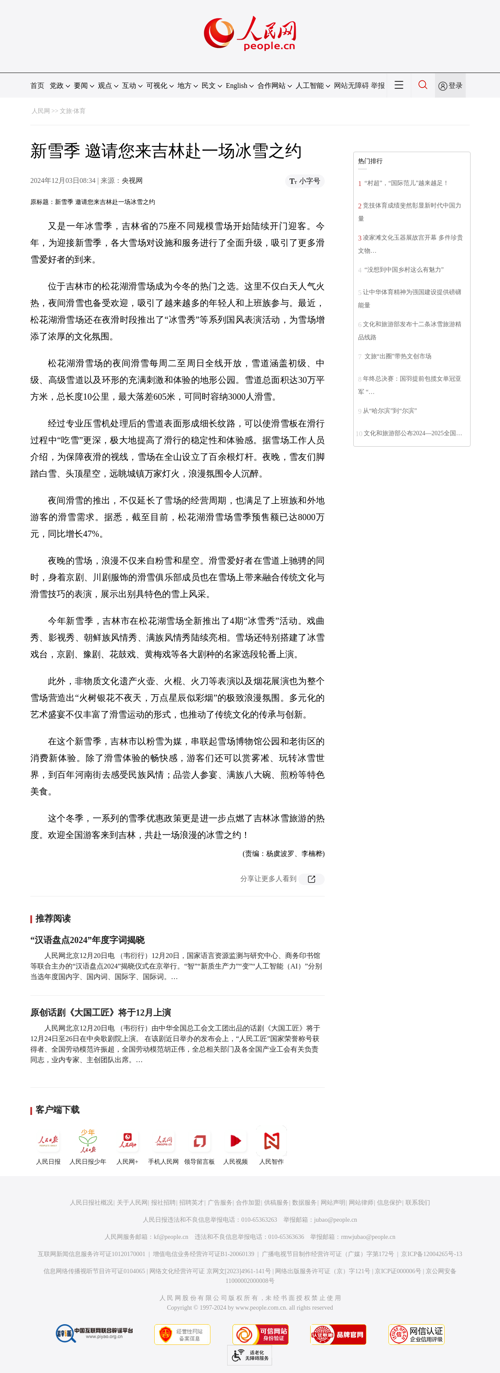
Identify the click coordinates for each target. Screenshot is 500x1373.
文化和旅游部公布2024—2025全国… (413, 433)
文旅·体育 (73, 111)
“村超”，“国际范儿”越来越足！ (406, 183)
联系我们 (418, 1202)
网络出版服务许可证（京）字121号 (322, 1271)
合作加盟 (248, 1202)
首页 (37, 85)
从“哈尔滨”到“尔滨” (390, 411)
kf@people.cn (171, 1237)
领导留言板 (199, 1145)
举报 (378, 85)
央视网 (132, 180)
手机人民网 (163, 1145)
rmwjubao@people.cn (368, 1237)
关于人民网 (132, 1202)
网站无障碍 (351, 85)
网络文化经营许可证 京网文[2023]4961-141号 (210, 1271)
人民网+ (127, 1145)
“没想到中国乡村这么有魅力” (403, 269)
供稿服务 (276, 1202)
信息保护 (389, 1202)
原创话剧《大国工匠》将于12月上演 (100, 1012)
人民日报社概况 (91, 1202)
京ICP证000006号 (398, 1271)
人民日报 (48, 1145)
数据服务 (304, 1202)
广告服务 (220, 1202)
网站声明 (333, 1202)
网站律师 (361, 1202)
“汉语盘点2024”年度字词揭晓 (87, 940)
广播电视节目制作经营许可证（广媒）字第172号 (328, 1254)
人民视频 (235, 1145)
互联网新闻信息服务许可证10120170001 (91, 1254)
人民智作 (271, 1145)
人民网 (41, 111)
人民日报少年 (87, 1145)
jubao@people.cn (335, 1219)
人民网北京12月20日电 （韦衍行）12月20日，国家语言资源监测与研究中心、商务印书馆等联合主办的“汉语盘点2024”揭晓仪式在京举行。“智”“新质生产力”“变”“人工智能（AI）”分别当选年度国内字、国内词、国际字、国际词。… (176, 966)
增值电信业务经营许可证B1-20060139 (203, 1254)
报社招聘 (163, 1202)
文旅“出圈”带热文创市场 (397, 356)
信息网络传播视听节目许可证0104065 (94, 1271)
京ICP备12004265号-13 (431, 1254)
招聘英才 (191, 1202)
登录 (456, 85)
